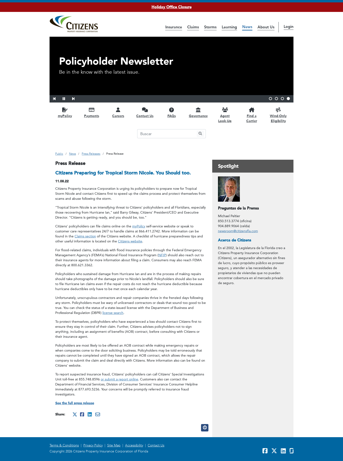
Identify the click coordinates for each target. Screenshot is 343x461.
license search (112, 313)
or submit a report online (119, 379)
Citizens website (130, 241)
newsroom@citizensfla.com (238, 231)
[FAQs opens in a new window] (171, 112)
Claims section (85, 236)
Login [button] (288, 26)
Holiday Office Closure (171, 7)
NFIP (162, 255)
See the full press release (74, 403)
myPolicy (138, 226)
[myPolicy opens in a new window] (64, 112)
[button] (57, 98)
